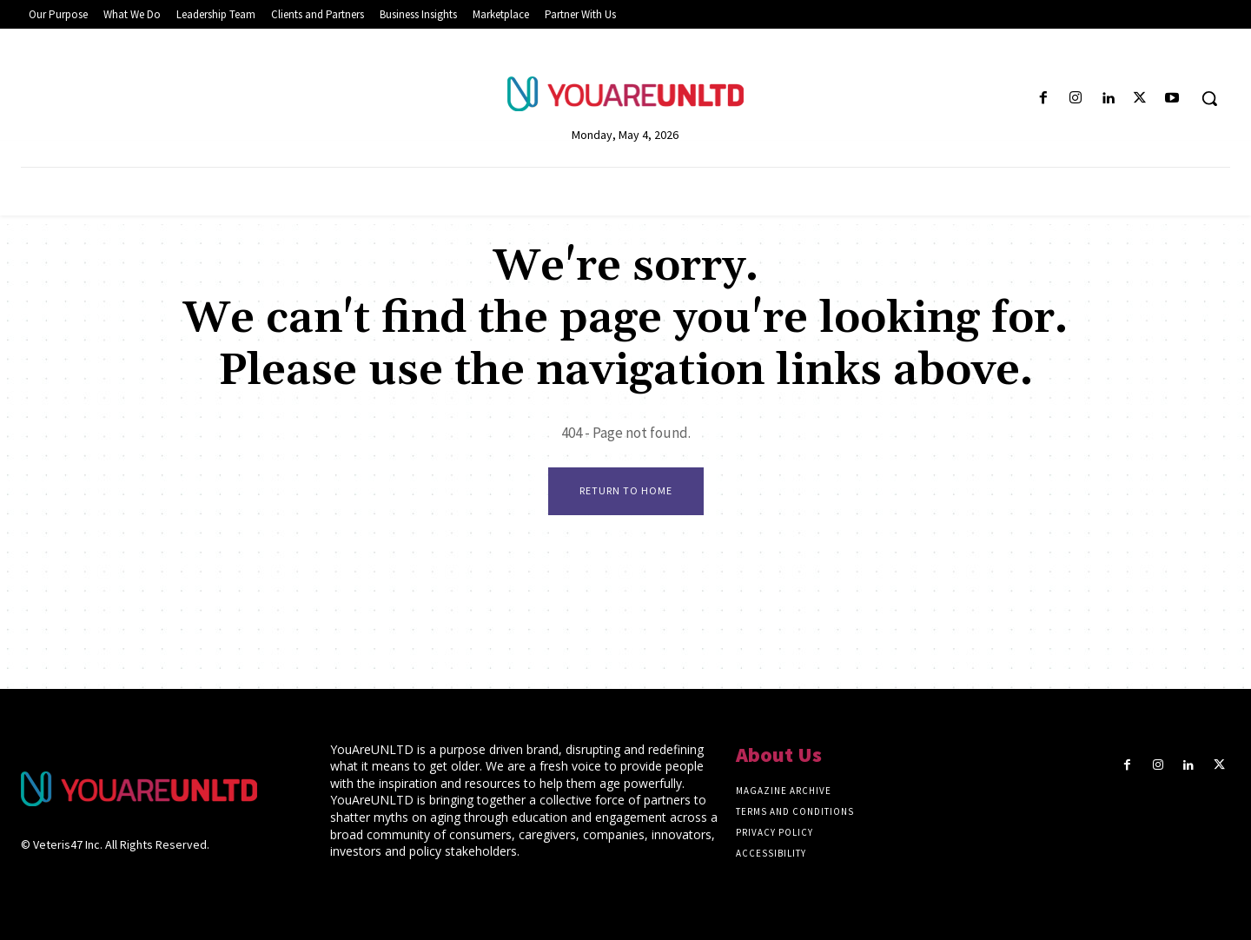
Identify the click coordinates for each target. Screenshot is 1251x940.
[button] (1209, 98)
